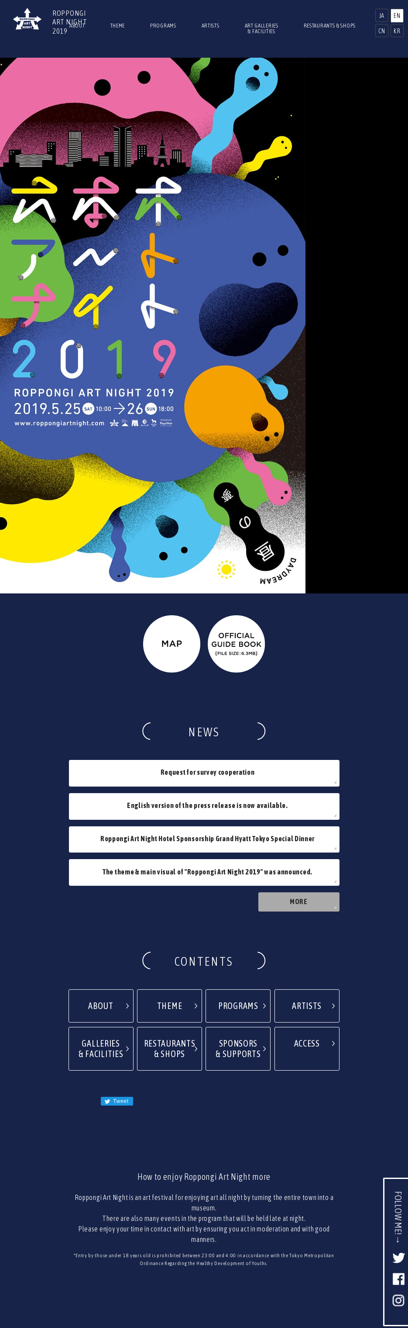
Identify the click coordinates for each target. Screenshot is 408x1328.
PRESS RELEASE (132, 1209)
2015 (160, 1233)
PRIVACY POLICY (221, 1209)
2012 (243, 1233)
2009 (327, 1233)
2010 (299, 1233)
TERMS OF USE (271, 1209)
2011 (271, 1233)
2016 (132, 1233)
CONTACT (176, 1209)
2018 (76, 1233)
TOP (173, 1193)
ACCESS (199, 1193)
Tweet (130, 913)
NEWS (229, 1193)
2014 (187, 1233)
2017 (104, 1233)
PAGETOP (204, 1163)
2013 (215, 1233)
